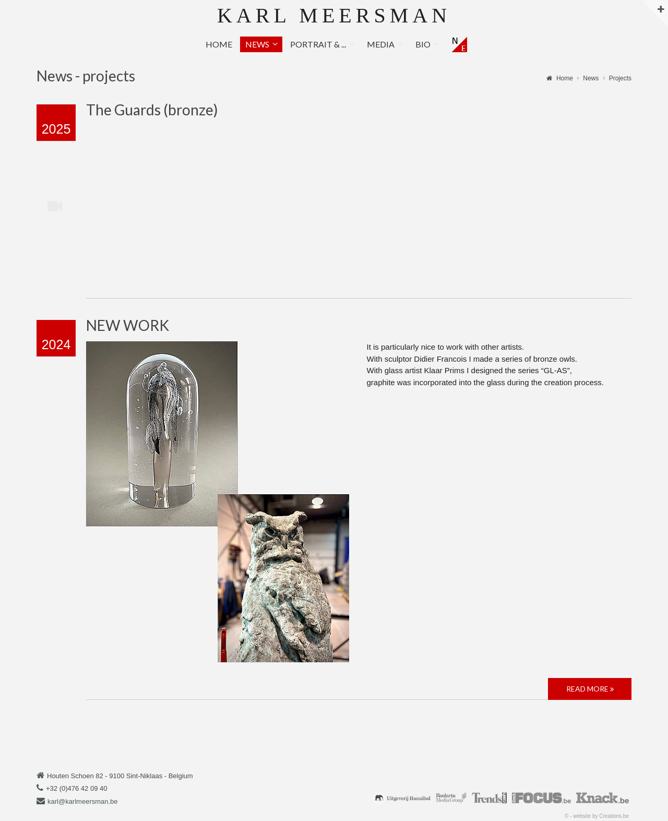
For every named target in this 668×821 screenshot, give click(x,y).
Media (381, 44)
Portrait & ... (318, 44)
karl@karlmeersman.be (82, 801)
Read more (590, 688)
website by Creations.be (601, 816)
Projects (620, 78)
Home (219, 44)
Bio (423, 44)
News (257, 44)
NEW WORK (127, 325)
